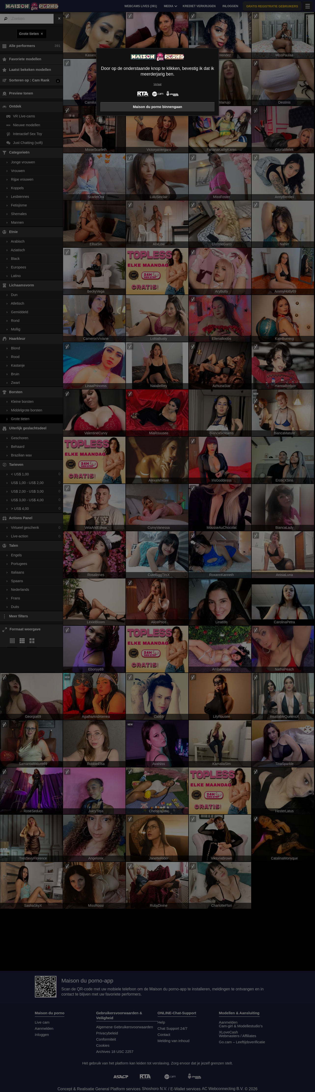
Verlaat (157, 84)
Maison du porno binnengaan (157, 107)
